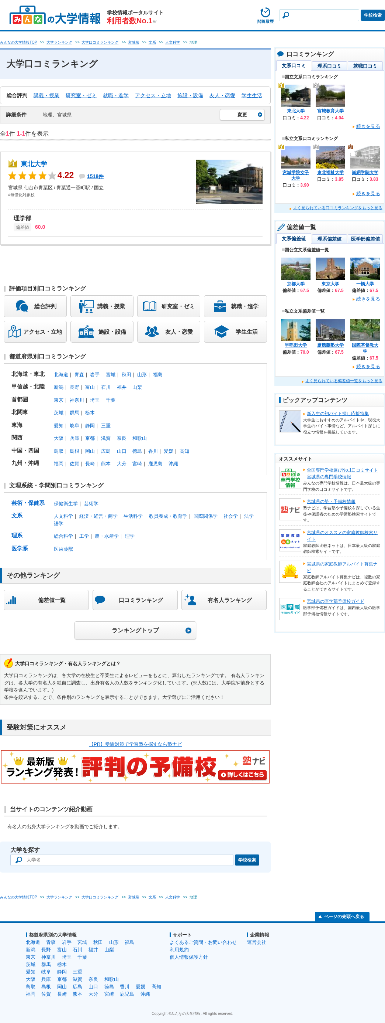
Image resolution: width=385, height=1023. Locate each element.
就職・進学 (116, 95)
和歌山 (139, 438)
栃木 (90, 412)
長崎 (90, 463)
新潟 (58, 387)
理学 (130, 536)
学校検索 (373, 15)
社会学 (230, 516)
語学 (58, 523)
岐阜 (74, 425)
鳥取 (58, 451)
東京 (58, 400)
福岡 (58, 463)
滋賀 (106, 438)
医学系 (19, 548)
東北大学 (34, 164)
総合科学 (63, 536)
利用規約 (179, 949)
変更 (242, 115)
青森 (79, 374)
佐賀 (74, 463)
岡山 (90, 451)
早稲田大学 (296, 345)
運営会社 (256, 942)
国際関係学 (206, 516)
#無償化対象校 (21, 195)
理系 (16, 535)
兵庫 (74, 438)
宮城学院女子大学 (295, 175)
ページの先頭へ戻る (344, 916)
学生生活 (252, 95)
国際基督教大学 (365, 348)
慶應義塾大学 (330, 345)
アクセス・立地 (153, 95)
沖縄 (173, 463)
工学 (84, 536)
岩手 (95, 374)
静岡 (90, 425)
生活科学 (133, 516)
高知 (184, 451)
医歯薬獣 (63, 549)
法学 (249, 516)
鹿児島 (155, 463)
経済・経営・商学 (98, 516)
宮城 (110, 374)
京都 (90, 438)
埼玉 (95, 400)
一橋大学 (365, 283)
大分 (121, 463)
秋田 (126, 374)
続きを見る (368, 126)
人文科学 (63, 516)
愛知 (58, 425)
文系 (16, 515)
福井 (121, 387)
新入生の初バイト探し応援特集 (338, 413)
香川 (153, 451)
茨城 (58, 412)
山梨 (137, 387)
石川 (106, 387)
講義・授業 (46, 95)
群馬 (74, 412)
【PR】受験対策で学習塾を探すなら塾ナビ (135, 744)
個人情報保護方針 (189, 957)
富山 (90, 387)
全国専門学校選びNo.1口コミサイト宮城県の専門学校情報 (342, 473)
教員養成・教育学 (168, 516)
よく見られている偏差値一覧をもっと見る (343, 380)
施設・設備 (190, 95)
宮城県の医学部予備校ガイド (335, 601)
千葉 (110, 400)
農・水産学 (107, 536)
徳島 (137, 451)
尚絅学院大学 (365, 172)
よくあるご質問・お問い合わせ (203, 942)
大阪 (58, 438)
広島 (106, 451)
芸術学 (91, 503)
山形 (142, 374)
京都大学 (296, 283)
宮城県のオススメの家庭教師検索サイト (342, 536)
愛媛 (168, 451)
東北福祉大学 (330, 172)
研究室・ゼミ (81, 95)
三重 (106, 425)
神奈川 (77, 400)
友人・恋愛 (222, 95)
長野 (74, 387)
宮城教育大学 (330, 110)
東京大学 (330, 283)
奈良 (121, 438)
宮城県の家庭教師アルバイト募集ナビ (342, 567)
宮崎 (137, 463)
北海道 (61, 374)
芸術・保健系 (28, 503)
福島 (158, 374)
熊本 (106, 463)
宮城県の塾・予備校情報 (331, 501)
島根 (74, 451)
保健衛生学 (66, 503)
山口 (121, 451)
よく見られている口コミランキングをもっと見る (337, 207)
